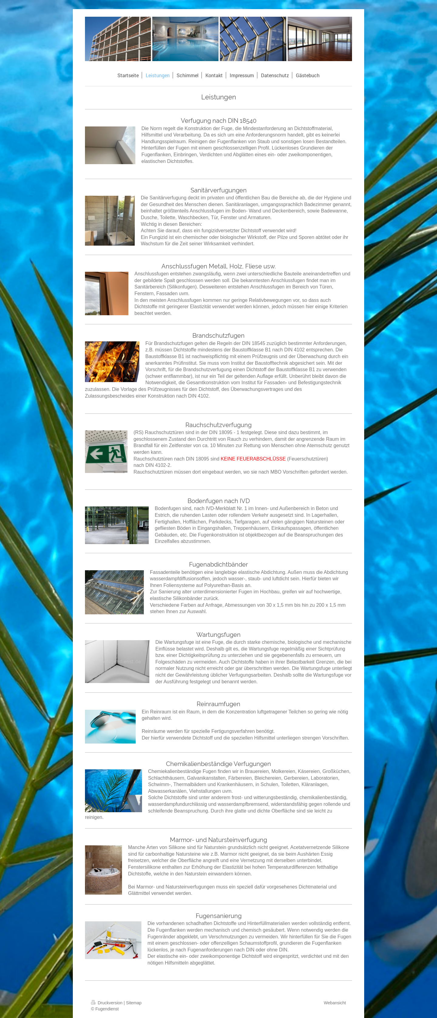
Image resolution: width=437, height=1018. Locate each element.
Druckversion (107, 1002)
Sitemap (133, 1002)
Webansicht (335, 1002)
